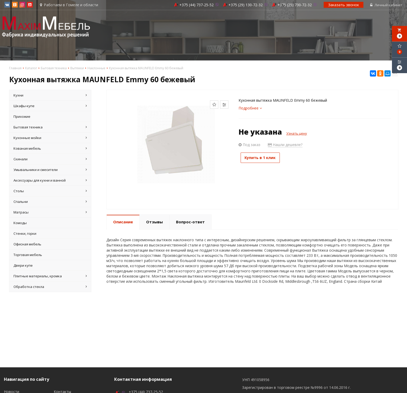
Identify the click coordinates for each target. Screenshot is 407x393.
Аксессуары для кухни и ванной (50, 180)
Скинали (50, 159)
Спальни (50, 202)
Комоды (20, 223)
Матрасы (50, 212)
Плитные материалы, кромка (50, 276)
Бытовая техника (50, 127)
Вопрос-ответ (190, 222)
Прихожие (21, 117)
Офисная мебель (27, 244)
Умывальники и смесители (50, 170)
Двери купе (23, 266)
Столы (50, 191)
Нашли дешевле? (285, 145)
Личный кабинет (387, 5)
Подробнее (250, 108)
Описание (123, 222)
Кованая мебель (50, 148)
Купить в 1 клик (262, 158)
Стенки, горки (24, 234)
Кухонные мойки (50, 138)
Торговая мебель (27, 255)
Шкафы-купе (50, 106)
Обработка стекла (50, 287)
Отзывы (154, 222)
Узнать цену (296, 134)
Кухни (50, 95)
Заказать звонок (344, 5)
